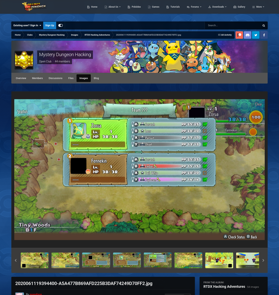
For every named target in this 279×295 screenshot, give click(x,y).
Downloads (237, 9)
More (259, 9)
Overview (21, 78)
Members (37, 78)
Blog (96, 78)
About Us (132, 9)
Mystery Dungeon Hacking (65, 54)
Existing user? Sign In (27, 25)
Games (174, 9)
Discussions (55, 78)
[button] (15, 260)
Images (83, 78)
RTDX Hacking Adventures (224, 286)
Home (112, 9)
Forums (213, 9)
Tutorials (193, 9)
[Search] (222, 25)
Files (71, 78)
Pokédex (155, 9)
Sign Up (49, 25)
